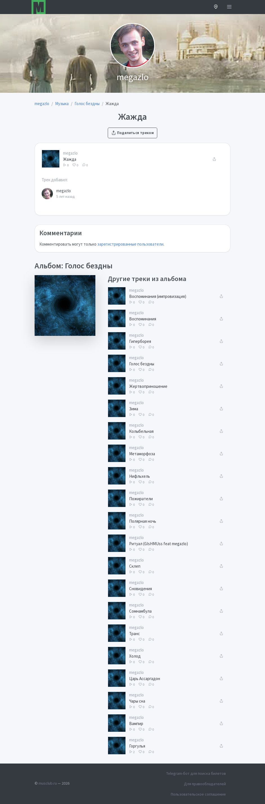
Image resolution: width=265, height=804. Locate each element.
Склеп (134, 566)
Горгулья (137, 746)
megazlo (70, 153)
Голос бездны (141, 363)
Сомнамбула (140, 611)
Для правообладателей (205, 783)
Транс (134, 633)
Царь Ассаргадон (144, 678)
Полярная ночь (142, 521)
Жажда (69, 159)
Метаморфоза (142, 453)
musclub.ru (48, 783)
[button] (216, 7)
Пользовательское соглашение (198, 794)
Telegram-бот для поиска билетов (196, 773)
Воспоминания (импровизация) (157, 296)
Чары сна (137, 701)
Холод (135, 656)
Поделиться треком (132, 132)
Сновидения (140, 588)
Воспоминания (142, 318)
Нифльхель (139, 476)
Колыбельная (141, 431)
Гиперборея (140, 341)
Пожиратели (141, 498)
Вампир (136, 723)
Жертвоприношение (148, 386)
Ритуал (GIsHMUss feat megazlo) (158, 543)
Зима (133, 408)
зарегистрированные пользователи (130, 244)
